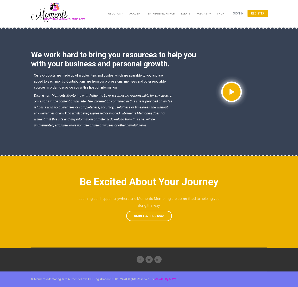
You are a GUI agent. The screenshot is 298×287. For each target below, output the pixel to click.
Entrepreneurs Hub (161, 13)
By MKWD (171, 279)
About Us (115, 13)
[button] (149, 216)
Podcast (204, 13)
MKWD (159, 279)
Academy (135, 13)
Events (186, 13)
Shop (220, 13)
